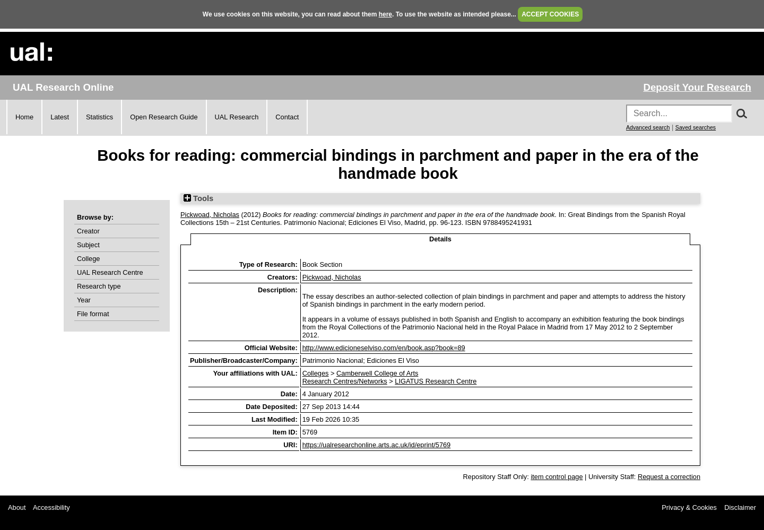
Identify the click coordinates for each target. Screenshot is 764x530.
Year (84, 300)
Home (24, 117)
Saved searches (695, 127)
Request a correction (669, 477)
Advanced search (648, 127)
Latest (59, 117)
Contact (287, 117)
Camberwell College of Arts (377, 373)
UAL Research (237, 117)
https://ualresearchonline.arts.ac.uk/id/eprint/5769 (376, 445)
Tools (198, 198)
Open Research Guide (163, 117)
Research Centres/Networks (344, 381)
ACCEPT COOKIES (550, 14)
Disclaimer (740, 507)
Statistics (99, 117)
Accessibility (51, 507)
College (88, 259)
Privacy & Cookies (689, 507)
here (385, 14)
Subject (88, 245)
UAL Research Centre (110, 272)
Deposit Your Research (697, 87)
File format (93, 314)
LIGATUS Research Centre (435, 381)
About (16, 507)
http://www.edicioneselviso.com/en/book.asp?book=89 (383, 348)
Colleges (315, 373)
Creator (88, 231)
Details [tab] (440, 239)
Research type (99, 286)
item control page (557, 477)
